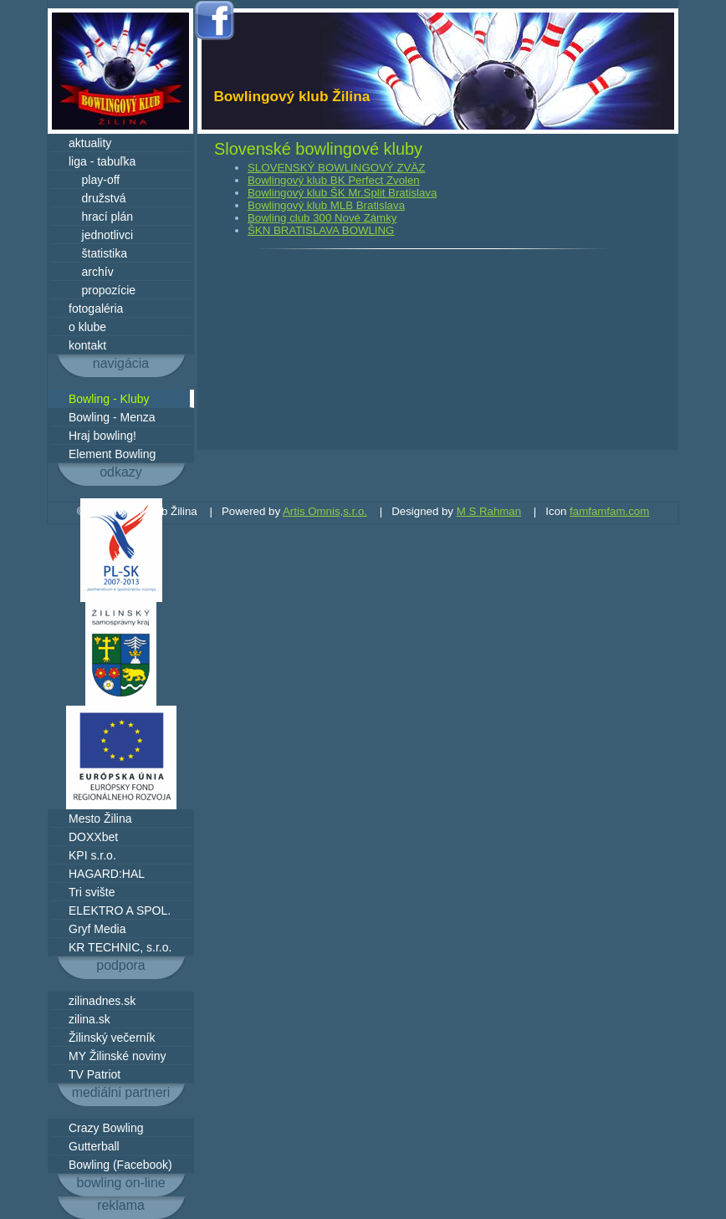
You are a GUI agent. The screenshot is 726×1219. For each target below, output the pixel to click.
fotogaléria (96, 308)
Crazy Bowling (106, 1128)
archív (91, 271)
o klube (87, 327)
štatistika (98, 253)
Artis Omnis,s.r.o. (325, 511)
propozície (102, 290)
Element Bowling (112, 454)
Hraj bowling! (102, 435)
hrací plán (101, 216)
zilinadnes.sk (102, 1000)
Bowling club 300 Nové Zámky (322, 218)
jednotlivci (101, 235)
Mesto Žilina (100, 818)
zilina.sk (89, 1019)
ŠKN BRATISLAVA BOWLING (321, 230)
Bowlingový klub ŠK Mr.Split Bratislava (342, 192)
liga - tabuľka (102, 161)
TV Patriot (94, 1074)
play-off (94, 179)
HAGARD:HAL (107, 873)
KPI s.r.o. (92, 855)
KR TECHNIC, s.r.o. (120, 947)
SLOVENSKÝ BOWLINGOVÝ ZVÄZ (336, 167)
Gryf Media (97, 929)
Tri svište (92, 892)
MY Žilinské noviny (117, 1056)
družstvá (97, 198)
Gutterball (94, 1146)
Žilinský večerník (112, 1037)
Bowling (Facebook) (120, 1164)
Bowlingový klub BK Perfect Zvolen (334, 180)
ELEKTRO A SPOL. (120, 910)
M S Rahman (489, 511)
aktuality (90, 143)
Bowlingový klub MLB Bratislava (326, 205)
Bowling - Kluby (109, 398)
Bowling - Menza (112, 417)
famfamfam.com (609, 511)
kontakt (87, 345)
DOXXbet (93, 837)
